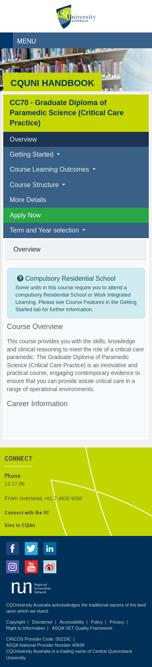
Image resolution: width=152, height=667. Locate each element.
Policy (97, 622)
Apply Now (25, 215)
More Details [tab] (28, 199)
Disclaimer (42, 622)
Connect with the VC (26, 513)
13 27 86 (14, 484)
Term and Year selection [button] (45, 230)
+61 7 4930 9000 (63, 498)
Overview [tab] (23, 139)
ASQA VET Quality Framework (82, 628)
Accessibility (72, 622)
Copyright (15, 622)
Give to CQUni (19, 525)
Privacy (116, 622)
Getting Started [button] (32, 154)
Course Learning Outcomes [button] (50, 169)
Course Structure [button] (35, 184)
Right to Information (25, 628)
